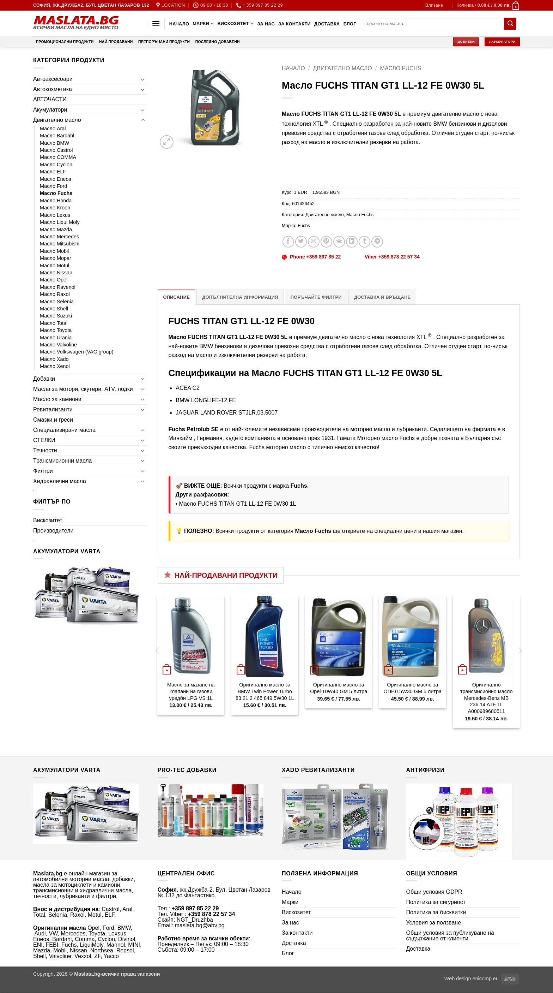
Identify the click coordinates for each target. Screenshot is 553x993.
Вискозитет (235, 23)
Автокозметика (52, 89)
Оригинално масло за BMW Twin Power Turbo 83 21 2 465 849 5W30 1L (265, 691)
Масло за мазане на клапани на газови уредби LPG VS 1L (191, 691)
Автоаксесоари (53, 79)
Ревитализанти (53, 409)
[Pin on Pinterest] (326, 242)
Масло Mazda (56, 229)
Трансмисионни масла (62, 461)
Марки (203, 23)
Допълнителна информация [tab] (240, 297)
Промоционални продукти (65, 42)
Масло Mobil (54, 251)
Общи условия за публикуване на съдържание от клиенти (450, 935)
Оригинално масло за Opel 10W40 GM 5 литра (338, 688)
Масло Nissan (56, 272)
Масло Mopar (55, 258)
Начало (179, 23)
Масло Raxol (55, 294)
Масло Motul (54, 265)
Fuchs (304, 225)
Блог (350, 23)
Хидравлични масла (59, 481)
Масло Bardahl (57, 135)
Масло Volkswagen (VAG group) (76, 352)
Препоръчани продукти (164, 42)
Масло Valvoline (58, 344)
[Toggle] (143, 79)
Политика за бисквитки (436, 912)
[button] (434, 5)
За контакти (294, 23)
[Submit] (510, 24)
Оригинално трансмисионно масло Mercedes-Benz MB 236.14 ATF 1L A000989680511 (486, 698)
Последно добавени (217, 42)
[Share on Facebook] (288, 242)
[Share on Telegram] (377, 242)
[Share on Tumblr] (364, 242)
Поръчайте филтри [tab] (316, 297)
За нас (266, 23)
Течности (45, 450)
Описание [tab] (176, 297)
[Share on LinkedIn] (352, 242)
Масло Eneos (55, 179)
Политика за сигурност (436, 902)
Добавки (44, 379)
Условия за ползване (433, 923)
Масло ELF (53, 171)
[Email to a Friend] (314, 242)
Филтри (43, 471)
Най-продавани (116, 42)
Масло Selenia (57, 301)
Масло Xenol (55, 366)
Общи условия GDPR (434, 892)
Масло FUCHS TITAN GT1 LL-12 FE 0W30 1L (237, 504)
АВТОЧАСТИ (50, 99)
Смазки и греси (53, 420)
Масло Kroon (55, 207)
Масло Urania (56, 337)
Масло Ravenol (57, 287)
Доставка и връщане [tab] (382, 297)
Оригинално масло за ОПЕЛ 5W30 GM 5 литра (413, 688)
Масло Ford (53, 186)
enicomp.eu (486, 978)
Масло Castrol (56, 150)
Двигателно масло (57, 120)
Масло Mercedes (59, 236)
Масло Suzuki (56, 316)
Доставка (327, 23)
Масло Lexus (55, 215)
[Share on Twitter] (301, 242)
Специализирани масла (64, 430)
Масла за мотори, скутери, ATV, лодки (83, 389)
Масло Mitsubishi (59, 243)
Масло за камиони (57, 399)
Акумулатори (50, 110)
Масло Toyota (56, 330)
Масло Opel (53, 280)
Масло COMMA (58, 157)
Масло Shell (54, 308)
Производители (53, 531)
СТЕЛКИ (44, 440)
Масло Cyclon (56, 164)
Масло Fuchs (56, 193)
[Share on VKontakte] (339, 242)
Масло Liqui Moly (60, 222)
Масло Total (53, 323)
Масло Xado (54, 359)
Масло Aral (53, 128)
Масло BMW (54, 143)
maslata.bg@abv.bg (199, 925)
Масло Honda (56, 200)
